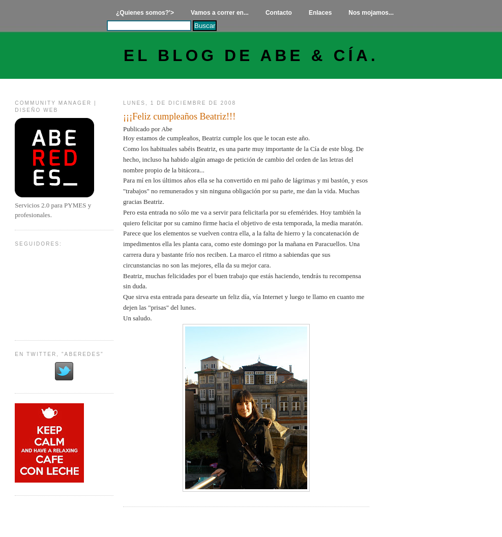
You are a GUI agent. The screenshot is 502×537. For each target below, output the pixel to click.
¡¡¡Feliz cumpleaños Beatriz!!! (179, 116)
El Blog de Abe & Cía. (251, 56)
